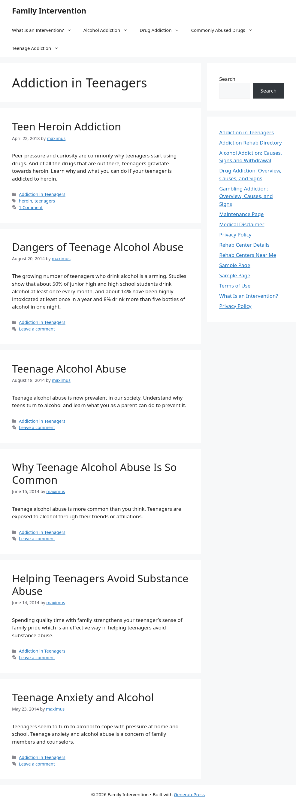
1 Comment (31, 207)
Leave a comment (37, 329)
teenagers (45, 201)
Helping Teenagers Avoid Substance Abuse (100, 584)
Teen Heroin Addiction (66, 126)
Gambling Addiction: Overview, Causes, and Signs (246, 196)
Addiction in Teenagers (42, 194)
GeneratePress (189, 794)
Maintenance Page (241, 214)
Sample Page (234, 265)
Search (227, 78)
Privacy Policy (235, 234)
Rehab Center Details (244, 244)
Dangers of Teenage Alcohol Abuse (97, 247)
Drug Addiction (162, 30)
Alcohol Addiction (108, 30)
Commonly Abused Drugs (225, 30)
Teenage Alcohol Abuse (69, 368)
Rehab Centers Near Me (247, 254)
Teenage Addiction (38, 48)
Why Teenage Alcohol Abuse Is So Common (94, 473)
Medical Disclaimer (241, 224)
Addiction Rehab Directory (250, 142)
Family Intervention (49, 10)
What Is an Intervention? (44, 30)
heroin (25, 201)
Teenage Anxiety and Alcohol (83, 697)
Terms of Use (234, 285)
